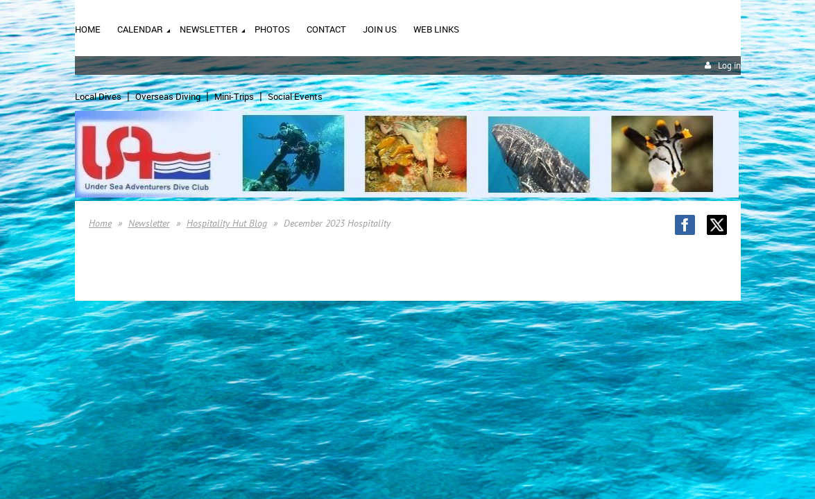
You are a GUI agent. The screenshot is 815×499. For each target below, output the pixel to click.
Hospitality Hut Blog (227, 223)
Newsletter (149, 223)
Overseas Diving (167, 96)
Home (100, 223)
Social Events (295, 96)
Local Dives (98, 96)
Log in (729, 65)
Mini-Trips (234, 96)
